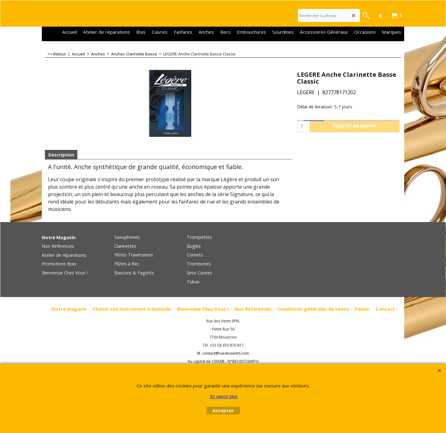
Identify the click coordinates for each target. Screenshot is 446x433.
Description (61, 155)
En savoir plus (224, 396)
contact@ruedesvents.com (225, 353)
